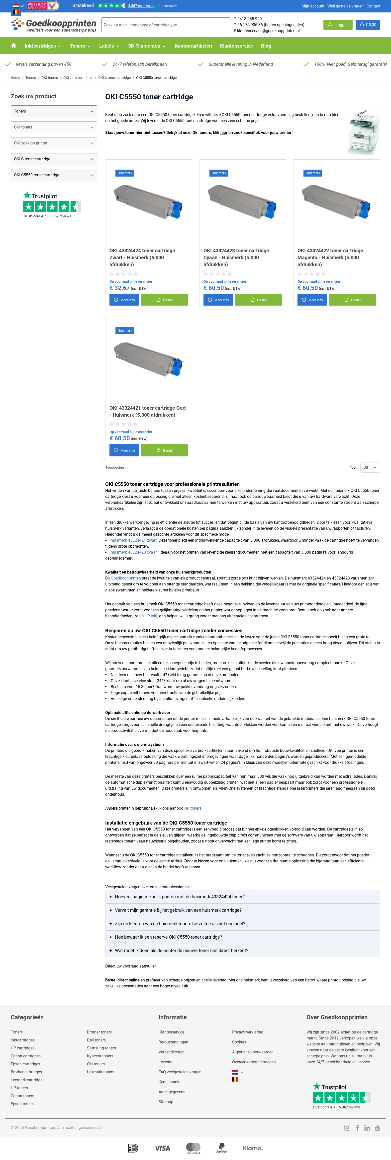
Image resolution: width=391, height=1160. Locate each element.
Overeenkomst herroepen (254, 1062)
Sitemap (166, 1101)
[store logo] (54, 25)
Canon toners (22, 1096)
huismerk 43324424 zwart (134, 540)
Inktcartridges (23, 1040)
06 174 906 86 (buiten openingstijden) (270, 24)
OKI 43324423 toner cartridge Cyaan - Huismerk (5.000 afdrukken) (236, 257)
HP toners (192, 808)
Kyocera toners (100, 1056)
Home (15, 78)
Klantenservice (171, 1032)
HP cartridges (22, 1048)
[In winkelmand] (164, 300)
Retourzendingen (173, 1042)
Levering (166, 1062)
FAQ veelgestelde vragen (180, 1072)
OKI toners (49, 78)
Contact (373, 6)
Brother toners (99, 1032)
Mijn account (312, 6)
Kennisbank (169, 1082)
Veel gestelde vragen (345, 6)
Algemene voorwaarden (253, 1052)
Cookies (239, 1042)
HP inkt (151, 616)
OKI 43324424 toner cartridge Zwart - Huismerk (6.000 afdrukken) (142, 257)
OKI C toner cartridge (114, 78)
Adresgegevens (172, 1092)
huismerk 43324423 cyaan (134, 552)
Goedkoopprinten (126, 578)
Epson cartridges (25, 1064)
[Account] (338, 25)
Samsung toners (101, 1048)
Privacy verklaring (247, 1032)
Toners (30, 78)
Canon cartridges (26, 1056)
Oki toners (96, 1064)
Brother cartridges (26, 1072)
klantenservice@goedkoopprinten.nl (268, 30)
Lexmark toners (100, 1072)
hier (223, 132)
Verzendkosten (172, 1052)
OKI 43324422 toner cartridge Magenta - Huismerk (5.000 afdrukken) (330, 257)
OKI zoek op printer (78, 78)
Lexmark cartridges (27, 1080)
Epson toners (22, 1103)
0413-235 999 (249, 18)
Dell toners (96, 1040)
